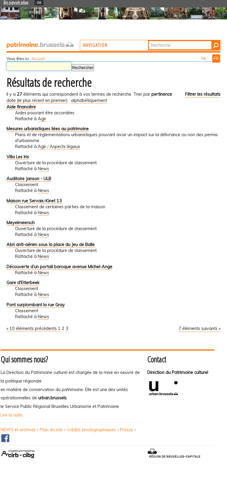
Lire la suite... (13, 415)
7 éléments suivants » (199, 328)
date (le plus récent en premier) (37, 100)
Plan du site (51, 429)
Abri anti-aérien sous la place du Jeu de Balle (51, 244)
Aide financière (21, 107)
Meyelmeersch (21, 222)
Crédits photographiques (91, 429)
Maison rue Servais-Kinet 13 (34, 201)
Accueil (38, 58)
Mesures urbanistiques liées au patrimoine (48, 128)
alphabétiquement (89, 100)
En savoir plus (16, 2)
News (43, 168)
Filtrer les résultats (202, 94)
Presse (126, 429)
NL (205, 58)
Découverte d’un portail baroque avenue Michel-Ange (59, 266)
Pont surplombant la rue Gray (36, 304)
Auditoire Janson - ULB (29, 178)
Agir (42, 118)
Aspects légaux (65, 146)
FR (216, 58)
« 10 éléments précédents (32, 328)
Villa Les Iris (18, 157)
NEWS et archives (18, 429)
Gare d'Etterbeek (23, 282)
